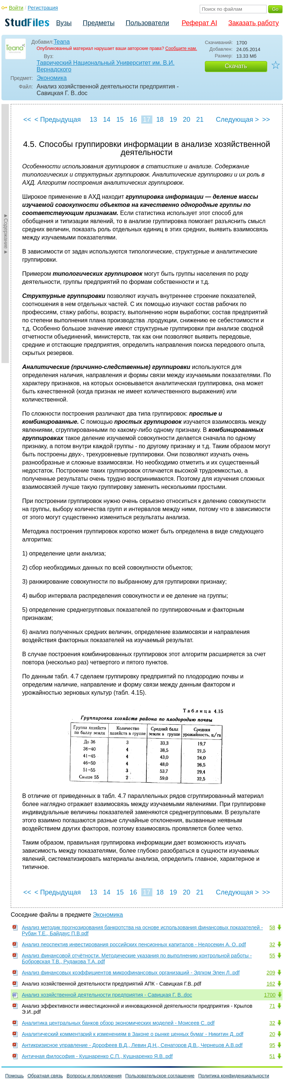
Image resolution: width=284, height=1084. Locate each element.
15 (120, 119)
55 (272, 956)
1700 (269, 995)
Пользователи (147, 23)
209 (271, 973)
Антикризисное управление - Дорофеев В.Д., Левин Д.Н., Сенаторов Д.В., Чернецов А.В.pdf (132, 1045)
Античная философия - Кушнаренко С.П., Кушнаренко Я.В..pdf (97, 1056)
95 (272, 1045)
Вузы (64, 23)
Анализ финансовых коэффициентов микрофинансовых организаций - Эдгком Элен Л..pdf (131, 973)
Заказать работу (253, 23)
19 (173, 119)
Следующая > (237, 119)
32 (272, 944)
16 (133, 119)
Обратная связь (45, 1075)
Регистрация (43, 8)
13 (93, 119)
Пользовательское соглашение (160, 1075)
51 (272, 1056)
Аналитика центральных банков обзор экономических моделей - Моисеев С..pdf (118, 1023)
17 (146, 119)
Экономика (52, 78)
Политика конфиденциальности (233, 1075)
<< (27, 119)
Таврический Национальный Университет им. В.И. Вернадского (106, 66)
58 (272, 927)
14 (106, 119)
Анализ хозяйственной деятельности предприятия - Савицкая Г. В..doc (107, 995)
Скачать (236, 66)
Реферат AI (199, 23)
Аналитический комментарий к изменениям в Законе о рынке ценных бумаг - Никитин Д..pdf (132, 1034)
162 (271, 984)
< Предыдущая (57, 119)
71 (272, 1006)
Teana (62, 41)
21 (199, 119)
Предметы (99, 23)
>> (266, 119)
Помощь (14, 1075)
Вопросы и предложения (94, 1075)
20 (186, 119)
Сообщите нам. (181, 48)
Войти (16, 8)
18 (159, 119)
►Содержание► (6, 233)
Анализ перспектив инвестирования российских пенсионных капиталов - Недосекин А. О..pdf (134, 944)
